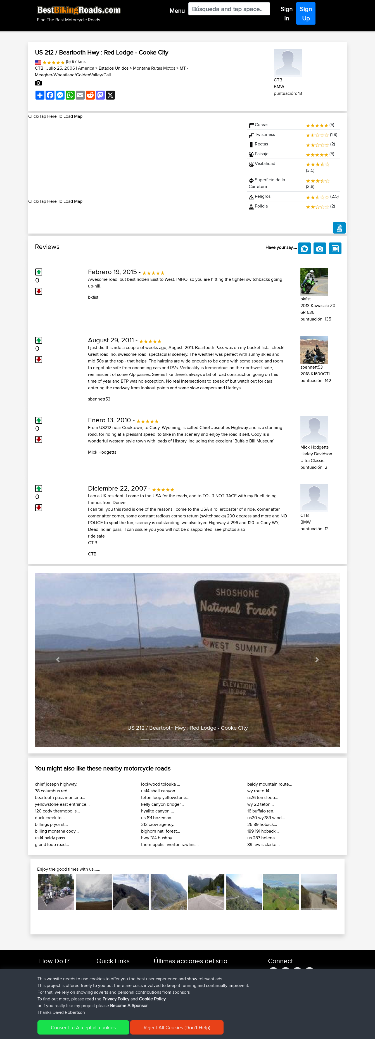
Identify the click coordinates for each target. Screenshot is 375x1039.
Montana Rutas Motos (154, 68)
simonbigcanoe (168, 970)
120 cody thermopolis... (57, 811)
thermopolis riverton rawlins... (170, 844)
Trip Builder (106, 984)
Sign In (287, 13)
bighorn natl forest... (160, 831)
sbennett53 (99, 399)
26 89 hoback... (262, 824)
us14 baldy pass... (51, 838)
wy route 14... (260, 791)
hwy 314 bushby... (158, 838)
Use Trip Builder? (54, 977)
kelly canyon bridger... (162, 804)
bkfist (93, 297)
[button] (58, 660)
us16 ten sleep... (262, 797)
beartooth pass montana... (60, 797)
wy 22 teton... (260, 804)
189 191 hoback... (263, 831)
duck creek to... (50, 817)
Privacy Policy (114, 1031)
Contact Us (106, 997)
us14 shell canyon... (160, 791)
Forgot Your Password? (60, 990)
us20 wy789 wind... (266, 817)
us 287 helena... (262, 838)
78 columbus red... (53, 791)
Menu (177, 10)
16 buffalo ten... (262, 811)
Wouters (162, 990)
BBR (207, 977)
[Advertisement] (134, 159)
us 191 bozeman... (158, 817)
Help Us (103, 1004)
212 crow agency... (159, 824)
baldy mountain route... (269, 784)
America (86, 68)
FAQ (43, 1004)
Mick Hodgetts (102, 452)
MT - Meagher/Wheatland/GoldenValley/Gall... (111, 71)
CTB (39, 68)
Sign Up (306, 13)
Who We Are (107, 990)
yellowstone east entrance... (62, 804)
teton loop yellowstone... (165, 797)
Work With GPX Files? (58, 984)
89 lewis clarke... (263, 844)
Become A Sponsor (57, 997)
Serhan (161, 984)
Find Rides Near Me (57, 970)
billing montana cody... (57, 831)
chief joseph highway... (57, 784)
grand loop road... (52, 844)
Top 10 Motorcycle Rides (118, 970)
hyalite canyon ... (157, 811)
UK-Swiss (212, 970)
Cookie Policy (141, 1031)
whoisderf (163, 1004)
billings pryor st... (51, 824)
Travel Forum (108, 977)
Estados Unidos (114, 68)
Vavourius (163, 997)
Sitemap (91, 1031)
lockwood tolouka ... (160, 784)
